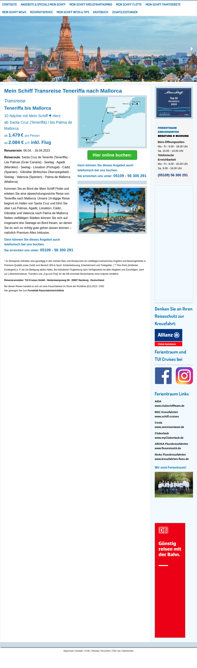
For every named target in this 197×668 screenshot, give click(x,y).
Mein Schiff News (14, 12)
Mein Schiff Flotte (129, 4)
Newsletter (106, 650)
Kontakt (79, 650)
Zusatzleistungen (125, 12)
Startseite (9, 4)
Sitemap (95, 650)
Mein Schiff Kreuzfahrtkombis (90, 4)
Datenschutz (128, 650)
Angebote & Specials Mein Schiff (43, 4)
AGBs (87, 650)
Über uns (116, 650)
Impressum (68, 650)
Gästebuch (100, 12)
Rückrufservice (41, 12)
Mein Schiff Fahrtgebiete (163, 4)
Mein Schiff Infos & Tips (73, 12)
